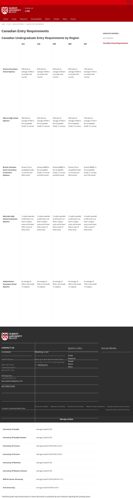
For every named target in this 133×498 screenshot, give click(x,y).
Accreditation (108, 38)
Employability (36, 19)
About (47, 19)
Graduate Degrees (18, 24)
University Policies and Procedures (117, 410)
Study (14, 19)
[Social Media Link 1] (103, 356)
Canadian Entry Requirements (35, 24)
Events (73, 19)
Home (5, 19)
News (65, 19)
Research (23, 19)
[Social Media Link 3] (108, 356)
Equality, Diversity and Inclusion (118, 406)
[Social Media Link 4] (112, 356)
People (56, 19)
